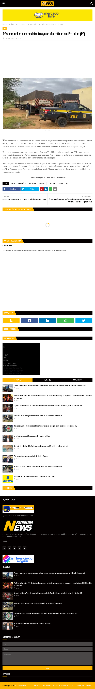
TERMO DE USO (46, 685)
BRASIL (13, 183)
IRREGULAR (32, 183)
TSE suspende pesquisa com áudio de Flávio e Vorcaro (31, 456)
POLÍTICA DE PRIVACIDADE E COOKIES (64, 685)
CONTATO (89, 685)
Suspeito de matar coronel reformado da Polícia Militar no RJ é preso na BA (38, 466)
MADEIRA (41, 183)
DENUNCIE (37, 685)
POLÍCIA (60, 183)
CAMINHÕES (22, 183)
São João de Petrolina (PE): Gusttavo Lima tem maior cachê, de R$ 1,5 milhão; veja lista (41, 446)
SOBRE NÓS (81, 685)
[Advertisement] (47, 60)
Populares (18, 379)
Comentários (77, 379)
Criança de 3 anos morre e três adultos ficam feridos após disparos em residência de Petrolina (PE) (45, 425)
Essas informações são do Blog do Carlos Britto (47, 178)
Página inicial (7, 24)
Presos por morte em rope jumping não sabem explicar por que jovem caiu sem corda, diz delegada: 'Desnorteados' (50, 385)
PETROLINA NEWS (20, 685)
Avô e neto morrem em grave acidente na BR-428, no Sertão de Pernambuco (38, 415)
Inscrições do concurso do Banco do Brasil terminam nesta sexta (34, 476)
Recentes (47, 379)
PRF (14, 24)
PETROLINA (51, 183)
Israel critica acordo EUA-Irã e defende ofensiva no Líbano (32, 436)
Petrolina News (9, 38)
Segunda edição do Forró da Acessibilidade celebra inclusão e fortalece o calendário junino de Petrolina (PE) (48, 405)
